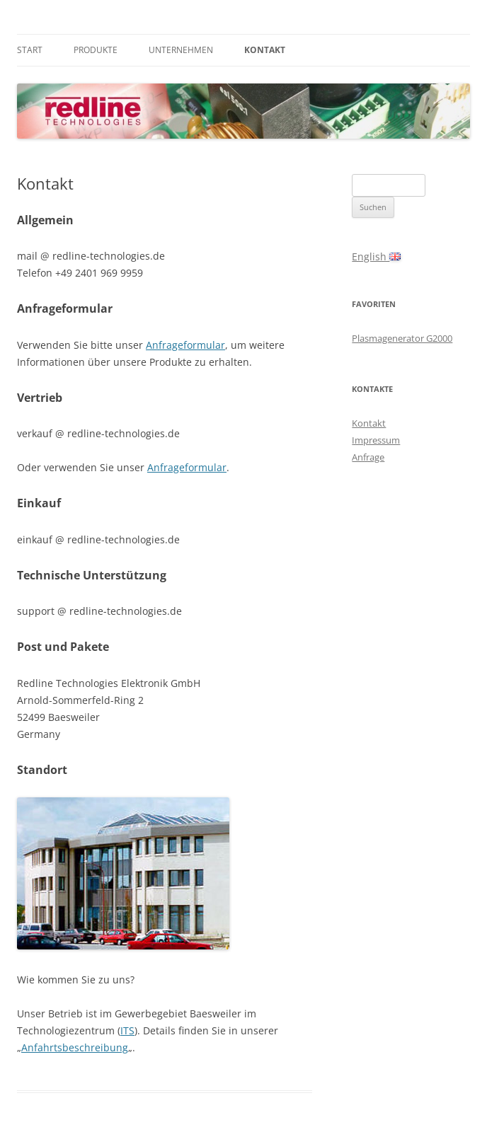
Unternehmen (181, 50)
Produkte (96, 50)
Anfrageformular (185, 345)
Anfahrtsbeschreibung (74, 1047)
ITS (127, 1030)
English (376, 256)
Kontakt (264, 50)
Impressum (376, 440)
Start (29, 50)
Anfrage (368, 457)
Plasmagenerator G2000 (402, 338)
